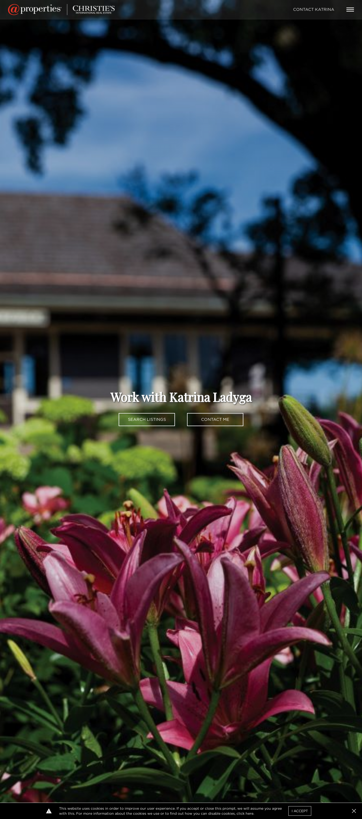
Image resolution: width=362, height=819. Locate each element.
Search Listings (147, 419)
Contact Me (215, 419)
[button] (354, 811)
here (249, 813)
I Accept (300, 811)
